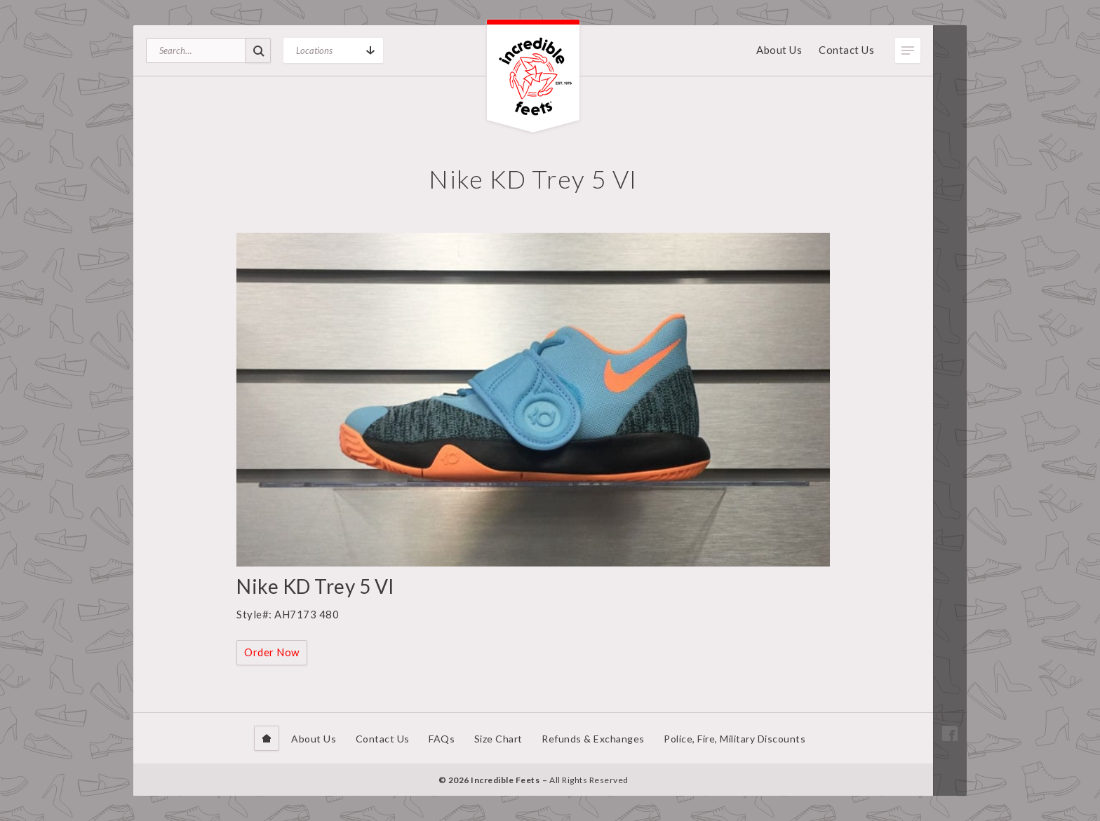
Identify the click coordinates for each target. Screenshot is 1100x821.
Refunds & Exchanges (593, 739)
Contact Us (846, 49)
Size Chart (498, 739)
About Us (779, 49)
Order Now (272, 652)
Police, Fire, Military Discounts (734, 739)
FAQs (442, 739)
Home (266, 738)
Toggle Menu (907, 50)
